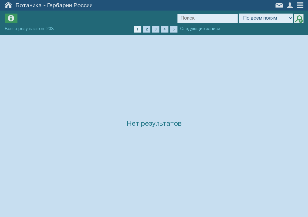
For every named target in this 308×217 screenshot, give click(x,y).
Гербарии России (70, 5)
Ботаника (29, 5)
